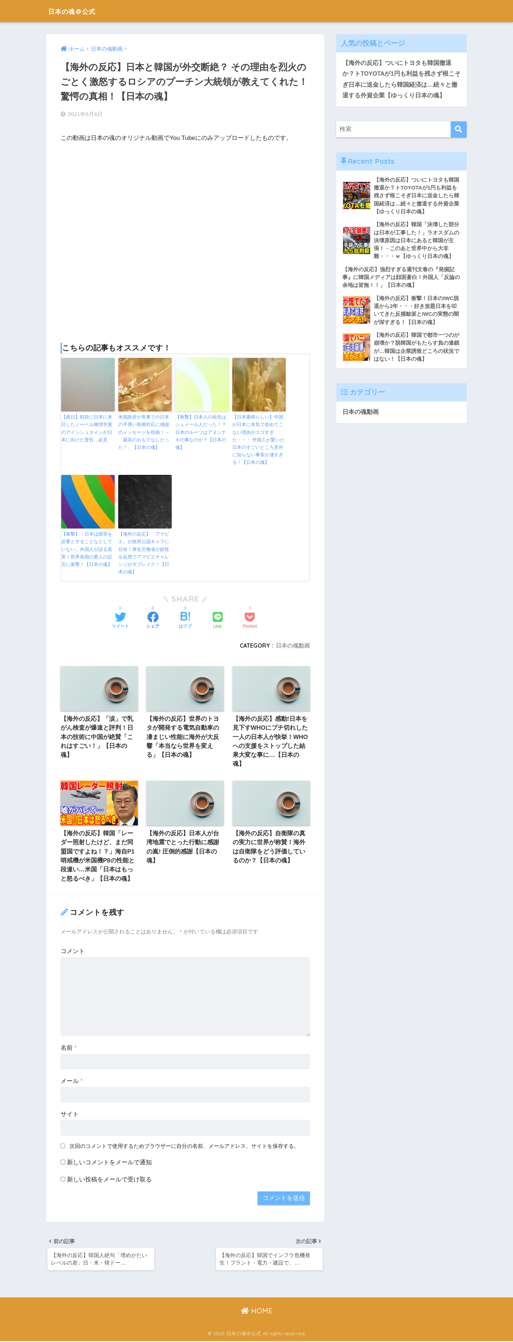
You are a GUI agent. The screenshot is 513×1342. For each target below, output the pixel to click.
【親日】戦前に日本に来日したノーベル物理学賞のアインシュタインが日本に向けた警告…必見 (86, 427)
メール (72, 1081)
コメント (73, 951)
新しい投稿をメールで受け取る (109, 1179)
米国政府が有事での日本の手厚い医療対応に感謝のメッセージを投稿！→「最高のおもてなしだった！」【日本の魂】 (143, 431)
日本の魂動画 (293, 643)
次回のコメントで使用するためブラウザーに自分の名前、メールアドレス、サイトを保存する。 (184, 1146)
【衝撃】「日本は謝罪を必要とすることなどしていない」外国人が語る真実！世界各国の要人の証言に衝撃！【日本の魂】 (86, 547)
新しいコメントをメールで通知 (109, 1162)
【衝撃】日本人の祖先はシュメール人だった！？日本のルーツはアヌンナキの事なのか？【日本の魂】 (200, 431)
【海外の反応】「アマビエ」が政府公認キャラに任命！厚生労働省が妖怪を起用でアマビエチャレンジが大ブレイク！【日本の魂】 (143, 551)
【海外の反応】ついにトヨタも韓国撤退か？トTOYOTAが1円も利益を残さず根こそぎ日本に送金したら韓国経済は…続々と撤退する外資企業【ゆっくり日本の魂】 (399, 79)
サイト (70, 1114)
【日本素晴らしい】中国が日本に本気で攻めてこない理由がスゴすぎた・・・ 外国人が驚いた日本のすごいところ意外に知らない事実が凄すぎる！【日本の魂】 (258, 439)
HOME (257, 1311)
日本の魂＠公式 (78, 11)
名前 (69, 1048)
